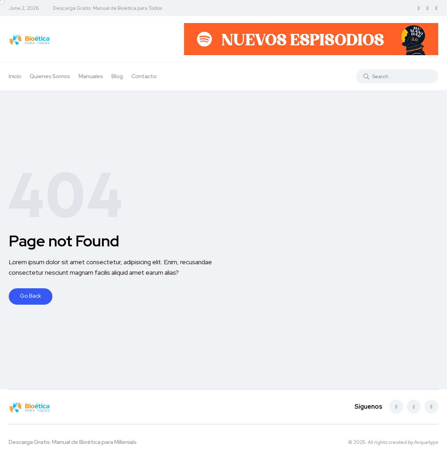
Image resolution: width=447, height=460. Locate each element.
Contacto (144, 76)
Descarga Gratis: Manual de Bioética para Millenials (73, 442)
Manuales (91, 76)
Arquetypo (426, 442)
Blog (117, 76)
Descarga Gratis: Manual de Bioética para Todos (107, 8)
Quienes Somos (50, 76)
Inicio (15, 76)
